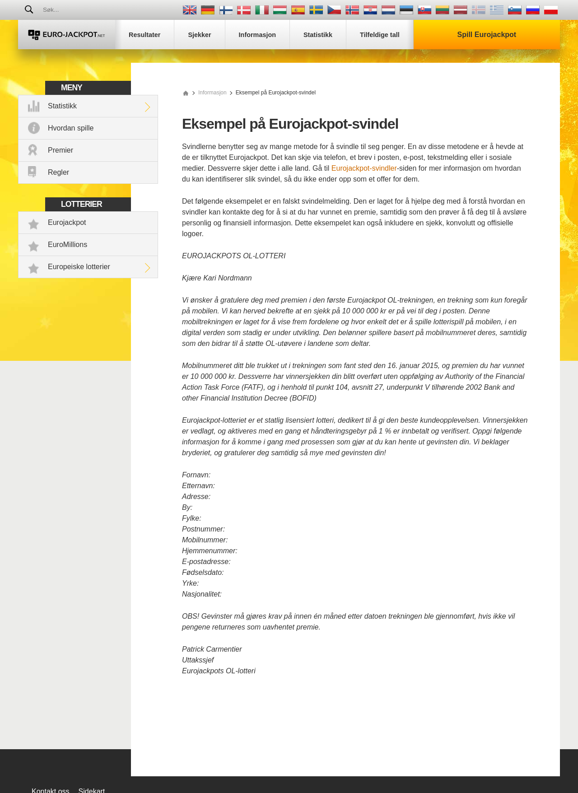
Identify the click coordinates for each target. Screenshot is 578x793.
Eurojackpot (67, 222)
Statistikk (62, 106)
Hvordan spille (70, 128)
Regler (58, 172)
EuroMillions (67, 244)
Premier (60, 150)
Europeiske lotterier (79, 267)
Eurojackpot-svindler (364, 168)
